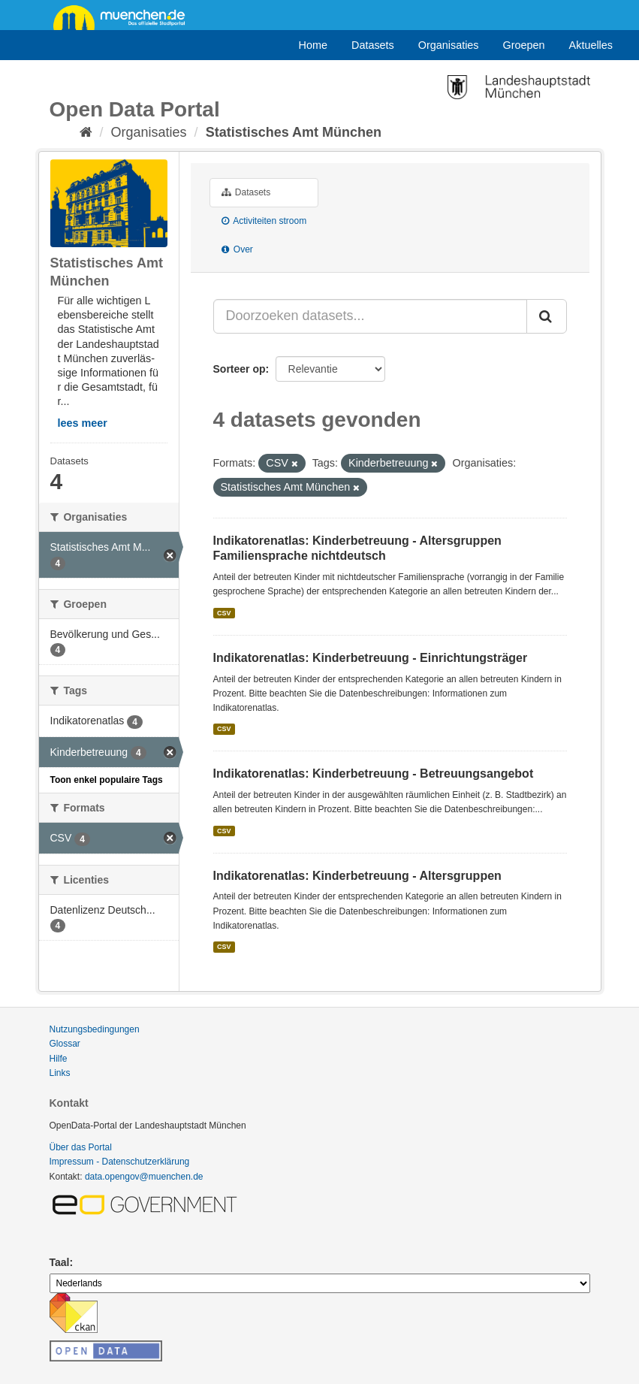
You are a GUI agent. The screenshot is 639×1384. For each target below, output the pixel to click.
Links (60, 1073)
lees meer (82, 423)
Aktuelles (591, 45)
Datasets (372, 45)
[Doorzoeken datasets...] (370, 316)
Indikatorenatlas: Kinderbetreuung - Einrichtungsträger (370, 657)
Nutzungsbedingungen (95, 1029)
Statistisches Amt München (293, 132)
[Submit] (546, 316)
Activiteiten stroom (264, 221)
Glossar (65, 1043)
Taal (60, 1262)
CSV (224, 613)
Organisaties (448, 45)
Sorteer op (239, 369)
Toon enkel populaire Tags (106, 780)
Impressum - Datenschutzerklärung (120, 1161)
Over (237, 249)
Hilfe (59, 1058)
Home (313, 45)
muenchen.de (125, 17)
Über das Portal (81, 1147)
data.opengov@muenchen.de (144, 1176)
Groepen (524, 45)
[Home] (86, 132)
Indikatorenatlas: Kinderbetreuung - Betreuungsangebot (373, 773)
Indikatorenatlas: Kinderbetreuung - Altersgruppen (357, 875)
